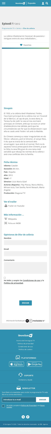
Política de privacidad (13, 283)
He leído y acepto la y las (25, 406)
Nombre (7, 238)
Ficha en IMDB (12, 223)
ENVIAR (25, 303)
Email (6, 249)
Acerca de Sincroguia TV (25, 341)
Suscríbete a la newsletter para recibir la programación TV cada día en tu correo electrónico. (25, 393)
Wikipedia (10, 219)
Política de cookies (25, 349)
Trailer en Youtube (14, 206)
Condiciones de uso (31, 280)
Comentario (9, 260)
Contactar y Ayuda (25, 380)
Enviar (42, 399)
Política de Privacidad (28, 405)
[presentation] (23, 293)
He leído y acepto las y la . (24, 281)
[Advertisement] (25, 14)
